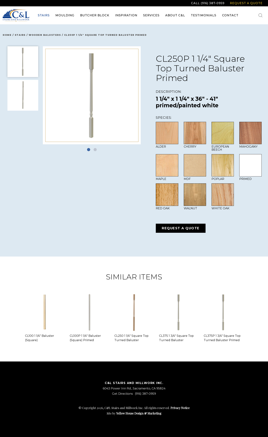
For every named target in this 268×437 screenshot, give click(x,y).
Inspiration (126, 15)
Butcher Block (94, 15)
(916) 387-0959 (145, 393)
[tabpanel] (92, 95)
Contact (230, 15)
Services (151, 15)
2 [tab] (95, 150)
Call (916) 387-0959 (207, 3)
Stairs (44, 15)
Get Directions (122, 393)
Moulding (64, 15)
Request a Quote (246, 3)
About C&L (175, 15)
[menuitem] (43, 15)
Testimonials (203, 15)
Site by (134, 413)
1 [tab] (88, 150)
